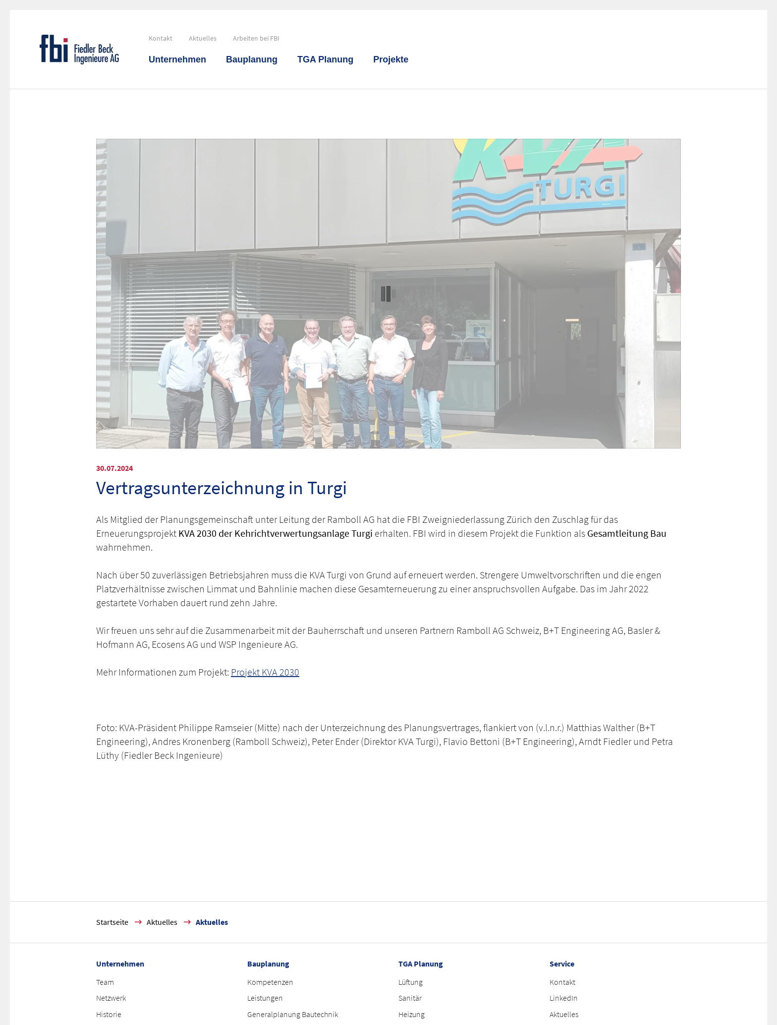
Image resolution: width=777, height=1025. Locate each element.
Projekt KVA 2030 (265, 672)
